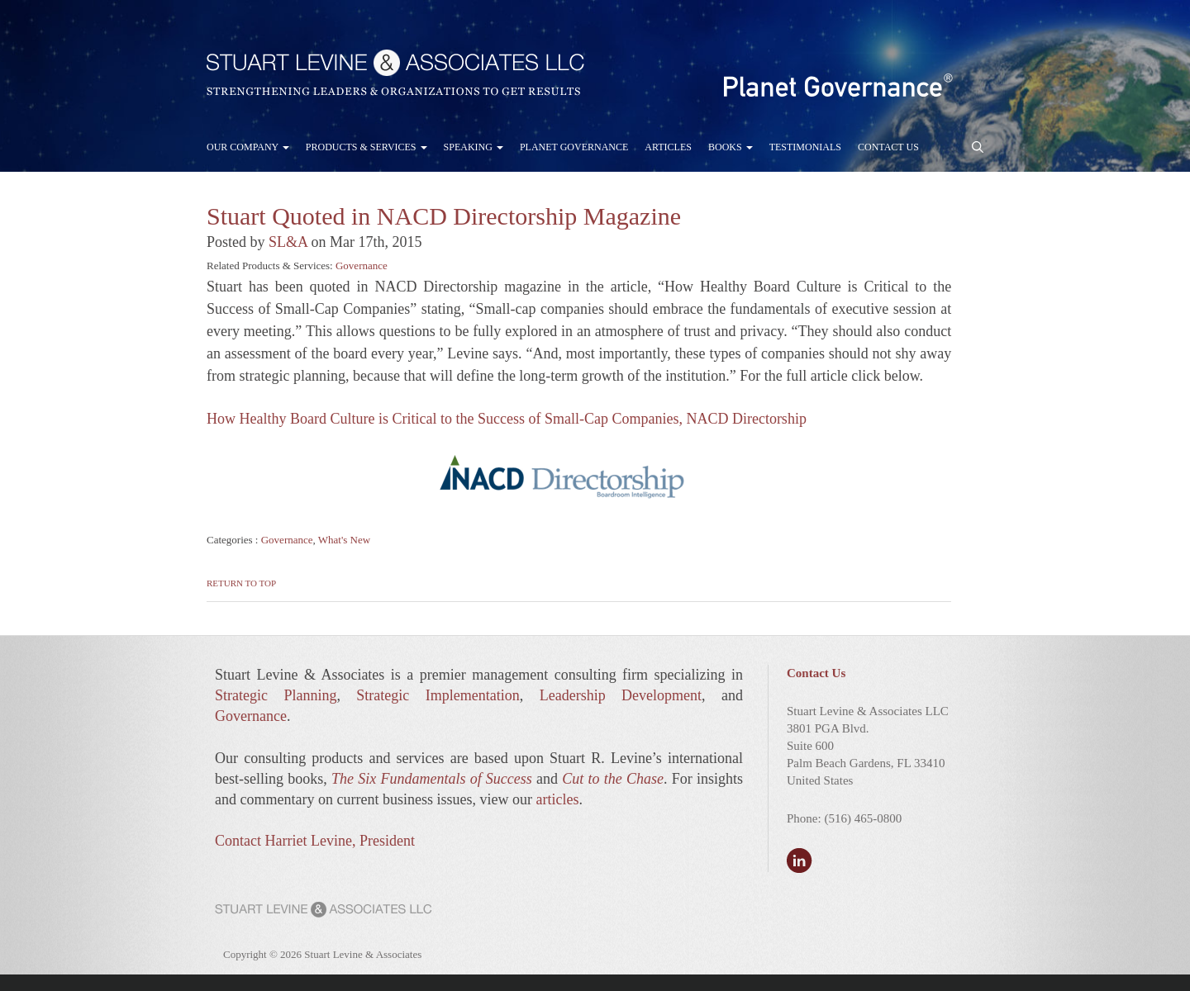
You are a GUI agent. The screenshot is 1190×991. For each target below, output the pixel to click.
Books (730, 147)
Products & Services (366, 147)
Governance (362, 265)
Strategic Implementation (437, 695)
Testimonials (805, 147)
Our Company (248, 147)
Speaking (473, 147)
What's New (344, 539)
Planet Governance (574, 147)
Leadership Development (621, 695)
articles (557, 799)
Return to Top (241, 583)
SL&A (288, 242)
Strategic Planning (275, 695)
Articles (668, 147)
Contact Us (888, 147)
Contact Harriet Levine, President (315, 840)
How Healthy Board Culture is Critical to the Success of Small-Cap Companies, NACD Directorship (507, 418)
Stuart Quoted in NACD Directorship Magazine (444, 216)
